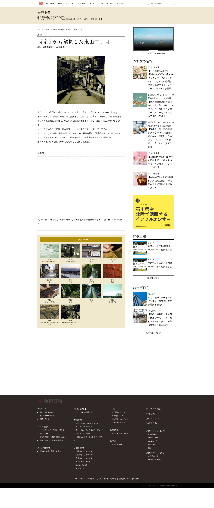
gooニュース (152, 441)
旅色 (149, 448)
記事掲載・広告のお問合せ (129, 479)
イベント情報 (161, 78)
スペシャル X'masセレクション (87, 423)
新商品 (113, 441)
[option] (153, 212)
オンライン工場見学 (83, 461)
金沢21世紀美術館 (46, 412)
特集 (60, 3)
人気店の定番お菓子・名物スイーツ (53, 451)
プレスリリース (153, 418)
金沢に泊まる (44, 419)
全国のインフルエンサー (85, 455)
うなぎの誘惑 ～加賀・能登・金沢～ (53, 437)
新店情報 (81, 3)
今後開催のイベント (119, 422)
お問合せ (120, 3)
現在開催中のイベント (120, 419)
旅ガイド (41, 409)
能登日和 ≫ (153, 278)
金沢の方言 (80, 468)
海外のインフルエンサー (85, 458)
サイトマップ (80, 479)
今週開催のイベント (119, 416)
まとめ (92, 3)
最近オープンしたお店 (120, 433)
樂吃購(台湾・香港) (155, 459)
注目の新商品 (117, 444)
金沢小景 (54, 29)
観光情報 (50, 3)
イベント (70, 3)
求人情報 (160, 318)
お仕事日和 (151, 423)
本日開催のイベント (119, 412)
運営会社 (91, 479)
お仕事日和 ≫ (153, 332)
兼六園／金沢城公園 (47, 416)
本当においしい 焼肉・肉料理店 (51, 440)
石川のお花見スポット (84, 426)
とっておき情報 (106, 3)
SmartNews (152, 434)
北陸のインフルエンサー (85, 451)
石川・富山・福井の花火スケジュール (90, 430)
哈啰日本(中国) (153, 456)
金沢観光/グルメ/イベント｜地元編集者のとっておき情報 (161, 105)
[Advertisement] (81, 361)
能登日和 (150, 413)
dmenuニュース (153, 437)
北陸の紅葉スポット (83, 433)
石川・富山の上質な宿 (84, 412)
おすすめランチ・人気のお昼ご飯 (52, 430)
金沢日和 (40, 29)
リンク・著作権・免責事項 (106, 479)
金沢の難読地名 (81, 465)
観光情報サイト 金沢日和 (40, 3)
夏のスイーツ (44, 433)
